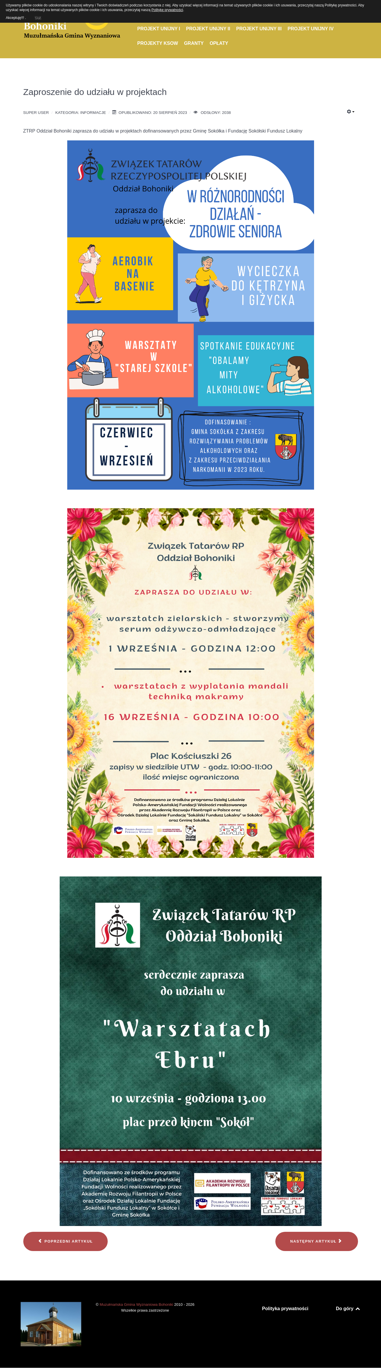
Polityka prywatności (285, 1308)
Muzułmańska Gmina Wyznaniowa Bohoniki (137, 1304)
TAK (37, 17)
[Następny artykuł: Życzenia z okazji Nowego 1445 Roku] (316, 1241)
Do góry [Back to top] (348, 1308)
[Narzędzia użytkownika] (350, 112)
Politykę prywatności (167, 10)
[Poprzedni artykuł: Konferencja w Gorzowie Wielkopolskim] (65, 1241)
